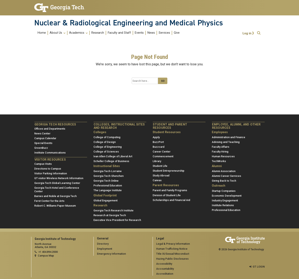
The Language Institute (107, 190)
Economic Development (226, 195)
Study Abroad (161, 175)
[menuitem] (108, 33)
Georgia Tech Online (106, 180)
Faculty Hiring (220, 151)
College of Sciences (106, 151)
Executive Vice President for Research (117, 220)
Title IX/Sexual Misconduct (172, 253)
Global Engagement (105, 200)
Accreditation (164, 273)
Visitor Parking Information (50, 173)
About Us (57, 32)
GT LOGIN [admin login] (259, 266)
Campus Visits (43, 163)
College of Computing (106, 137)
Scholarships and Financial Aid (171, 200)
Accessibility (164, 263)
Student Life (160, 165)
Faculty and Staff (119, 32)
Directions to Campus (47, 168)
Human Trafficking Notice (171, 248)
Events (139, 32)
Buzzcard (158, 146)
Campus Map (46, 255)
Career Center (161, 151)
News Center (42, 133)
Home (42, 32)
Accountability (165, 268)
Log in (247, 33)
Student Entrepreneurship (168, 170)
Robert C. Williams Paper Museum (55, 205)
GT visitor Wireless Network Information (58, 178)
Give (177, 32)
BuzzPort (158, 142)
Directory (103, 243)
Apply (156, 137)
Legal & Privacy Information (173, 243)
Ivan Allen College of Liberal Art (112, 156)
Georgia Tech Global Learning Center (57, 183)
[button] (258, 33)
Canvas (157, 180)
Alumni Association (223, 171)
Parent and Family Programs (170, 190)
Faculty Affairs (220, 146)
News (151, 32)
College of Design (104, 142)
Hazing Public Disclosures (172, 258)
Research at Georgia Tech (109, 215)
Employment (104, 248)
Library (157, 161)
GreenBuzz (41, 147)
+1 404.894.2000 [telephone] (48, 251)
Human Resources (223, 156)
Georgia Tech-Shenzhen (108, 175)
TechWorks (219, 161)
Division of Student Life (167, 195)
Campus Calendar (45, 138)
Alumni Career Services (226, 175)
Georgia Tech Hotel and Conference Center (56, 189)
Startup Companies (223, 190)
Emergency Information (111, 253)
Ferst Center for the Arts (49, 200)
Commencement (163, 156)
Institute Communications (50, 152)
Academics (78, 32)
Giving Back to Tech (224, 180)
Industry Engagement (225, 200)
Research (97, 32)
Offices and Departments (49, 128)
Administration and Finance (228, 137)
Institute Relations (223, 205)
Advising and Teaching (226, 142)
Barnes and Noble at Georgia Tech (55, 196)
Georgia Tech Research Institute (113, 210)
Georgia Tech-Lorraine (107, 171)
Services (164, 32)
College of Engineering (107, 146)
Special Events (43, 143)
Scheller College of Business (111, 161)
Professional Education (107, 185)
